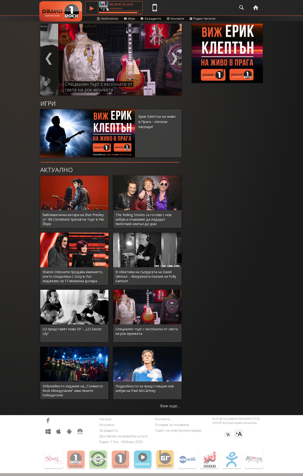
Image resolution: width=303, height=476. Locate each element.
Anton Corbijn (67, 92)
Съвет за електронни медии (178, 430)
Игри (129, 18)
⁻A (228, 434)
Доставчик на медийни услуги (123, 436)
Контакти (175, 18)
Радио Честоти (202, 18)
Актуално (107, 424)
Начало (105, 419)
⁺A (239, 434)
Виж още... (169, 405)
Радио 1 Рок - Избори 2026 (121, 442)
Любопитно (107, 18)
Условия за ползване (172, 424)
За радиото (151, 18)
